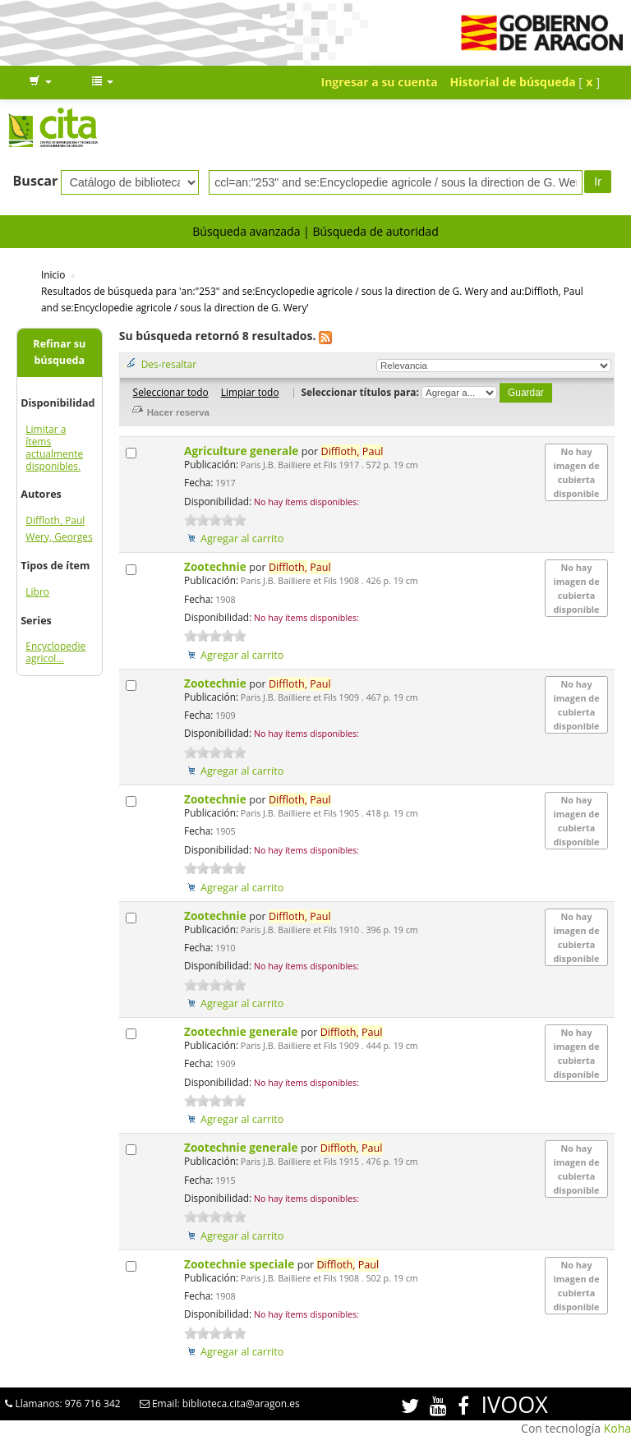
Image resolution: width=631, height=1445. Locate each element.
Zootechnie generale (242, 1031)
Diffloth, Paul (55, 520)
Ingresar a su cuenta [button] (379, 82)
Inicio (53, 274)
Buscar (35, 181)
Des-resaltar (168, 363)
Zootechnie (216, 566)
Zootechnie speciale (240, 1264)
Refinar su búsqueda (59, 352)
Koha (617, 1428)
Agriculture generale (243, 450)
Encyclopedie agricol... (55, 652)
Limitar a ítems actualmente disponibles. (54, 447)
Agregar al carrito (241, 538)
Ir (597, 181)
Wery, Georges (58, 537)
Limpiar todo (250, 391)
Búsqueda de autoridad (375, 231)
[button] (40, 82)
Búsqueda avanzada (246, 231)
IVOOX (514, 1404)
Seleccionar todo (171, 391)
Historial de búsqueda (513, 82)
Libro (37, 592)
